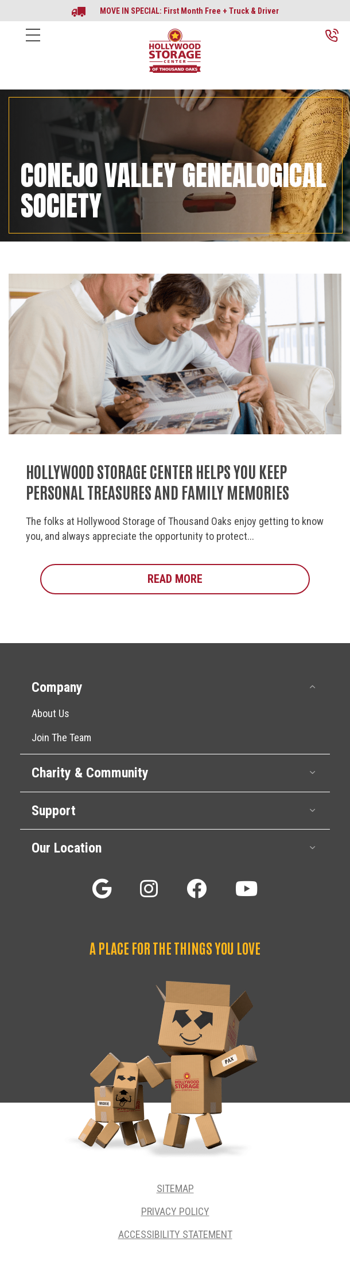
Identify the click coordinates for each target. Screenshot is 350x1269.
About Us (50, 713)
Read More (228, 578)
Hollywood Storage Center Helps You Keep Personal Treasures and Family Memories (157, 481)
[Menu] (33, 44)
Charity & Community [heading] (90, 773)
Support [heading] (54, 811)
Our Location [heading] (67, 848)
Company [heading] (57, 687)
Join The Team (61, 737)
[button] (312, 687)
